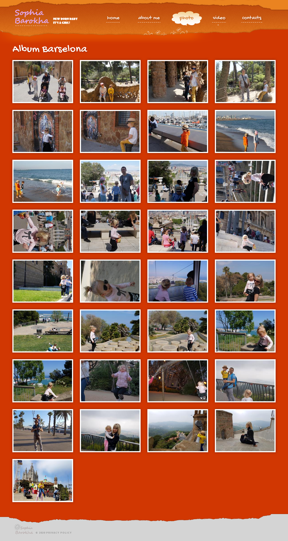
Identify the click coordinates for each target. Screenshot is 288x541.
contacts (251, 18)
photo (187, 19)
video (219, 19)
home (113, 18)
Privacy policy (59, 532)
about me (149, 18)
